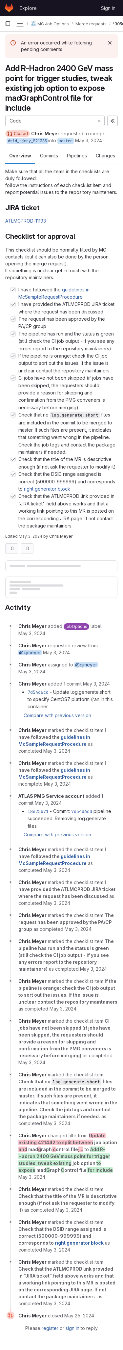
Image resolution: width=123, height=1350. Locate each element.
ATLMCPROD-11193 (25, 221)
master (65, 141)
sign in (72, 1328)
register (50, 1328)
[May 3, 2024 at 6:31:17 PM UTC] (56, 1303)
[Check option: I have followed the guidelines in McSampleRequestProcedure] (13, 289)
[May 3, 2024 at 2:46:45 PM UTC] (31, 671)
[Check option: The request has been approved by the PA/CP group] (13, 319)
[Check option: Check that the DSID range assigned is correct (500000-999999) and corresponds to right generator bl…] (13, 474)
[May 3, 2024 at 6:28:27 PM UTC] (56, 903)
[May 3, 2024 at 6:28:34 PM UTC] (93, 969)
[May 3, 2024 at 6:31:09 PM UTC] (56, 1250)
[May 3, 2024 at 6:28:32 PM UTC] (78, 929)
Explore (28, 8)
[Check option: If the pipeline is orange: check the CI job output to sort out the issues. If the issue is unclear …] (13, 356)
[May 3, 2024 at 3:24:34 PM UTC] (96, 684)
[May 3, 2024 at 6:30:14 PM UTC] (31, 1177)
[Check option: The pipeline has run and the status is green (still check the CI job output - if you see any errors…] (13, 334)
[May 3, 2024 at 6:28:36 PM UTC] (63, 1009)
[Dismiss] (110, 43)
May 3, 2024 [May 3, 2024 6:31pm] (30, 536)
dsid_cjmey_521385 (27, 141)
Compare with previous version (57, 715)
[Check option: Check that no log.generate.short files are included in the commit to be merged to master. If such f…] (13, 415)
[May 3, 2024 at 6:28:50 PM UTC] (56, 1123)
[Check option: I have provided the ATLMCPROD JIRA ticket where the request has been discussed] (13, 304)
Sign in (108, 8)
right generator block (47, 489)
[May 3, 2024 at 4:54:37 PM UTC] (56, 751)
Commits (49, 155)
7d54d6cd (38, 692)
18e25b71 (38, 811)
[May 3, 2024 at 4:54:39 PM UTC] (57, 784)
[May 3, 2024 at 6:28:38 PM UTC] (31, 1062)
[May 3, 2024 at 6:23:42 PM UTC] (48, 803)
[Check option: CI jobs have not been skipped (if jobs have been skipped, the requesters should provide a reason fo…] (13, 378)
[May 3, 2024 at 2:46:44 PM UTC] (31, 633)
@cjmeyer (30, 652)
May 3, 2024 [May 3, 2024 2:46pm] (88, 140)
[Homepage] (9, 8)
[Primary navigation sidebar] (8, 23)
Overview (20, 155)
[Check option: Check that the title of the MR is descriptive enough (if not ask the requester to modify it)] (13, 459)
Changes (105, 155)
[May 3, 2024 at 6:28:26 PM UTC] (56, 870)
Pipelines (77, 155)
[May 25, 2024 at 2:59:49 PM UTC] (79, 1315)
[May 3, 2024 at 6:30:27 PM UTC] (68, 1210)
